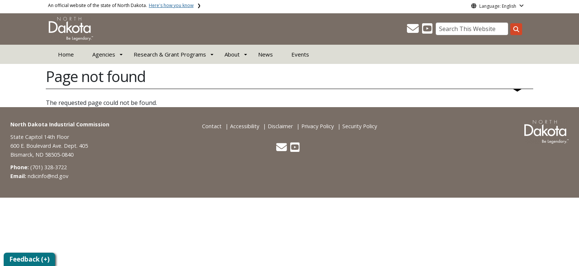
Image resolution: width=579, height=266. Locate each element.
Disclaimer (280, 126)
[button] (413, 31)
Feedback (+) (29, 259)
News (265, 54)
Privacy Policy (317, 126)
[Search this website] (516, 29)
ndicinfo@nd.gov (48, 176)
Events (300, 54)
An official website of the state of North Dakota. (120, 5)
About (232, 54)
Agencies (103, 54)
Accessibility (244, 126)
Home (66, 54)
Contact (212, 126)
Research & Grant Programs (170, 54)
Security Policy (359, 126)
